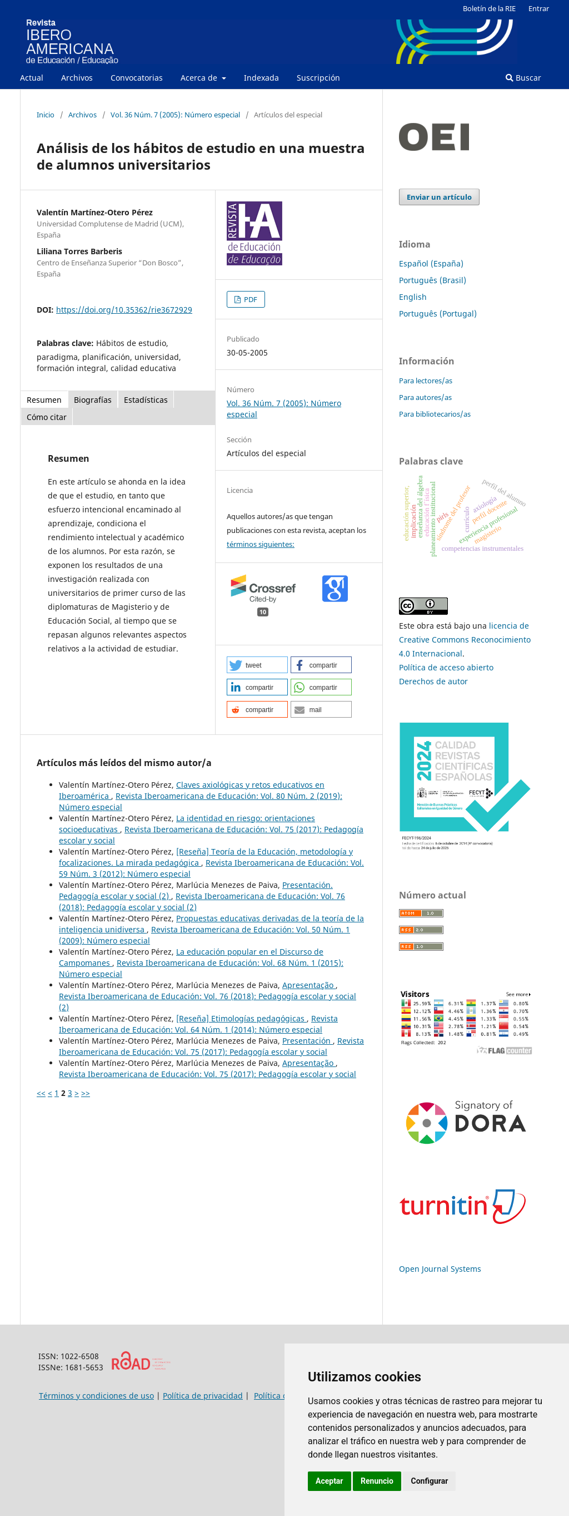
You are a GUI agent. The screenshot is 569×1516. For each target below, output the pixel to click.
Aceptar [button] (329, 1481)
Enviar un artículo (439, 197)
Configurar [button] (429, 1481)
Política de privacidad (203, 1395)
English (413, 297)
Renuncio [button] (377, 1481)
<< (41, 1093)
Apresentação (309, 985)
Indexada (261, 77)
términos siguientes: (261, 544)
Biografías (93, 399)
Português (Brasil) (432, 280)
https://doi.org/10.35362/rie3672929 (124, 309)
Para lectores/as (425, 381)
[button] (257, 664)
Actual (31, 77)
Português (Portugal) (438, 313)
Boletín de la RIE (489, 8)
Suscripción (318, 77)
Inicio (45, 115)
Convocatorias (137, 77)
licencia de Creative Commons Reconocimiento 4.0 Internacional (465, 639)
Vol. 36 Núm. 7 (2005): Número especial (175, 115)
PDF (249, 299)
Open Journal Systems (440, 1268)
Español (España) (431, 263)
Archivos (77, 77)
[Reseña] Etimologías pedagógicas (241, 1018)
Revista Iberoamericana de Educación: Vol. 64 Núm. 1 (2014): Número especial (198, 1024)
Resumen (44, 399)
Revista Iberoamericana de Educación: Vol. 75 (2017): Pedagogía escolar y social (211, 1046)
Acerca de (200, 77)
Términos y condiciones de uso (96, 1395)
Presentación (307, 1040)
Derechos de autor (433, 681)
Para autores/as (425, 397)
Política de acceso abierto (446, 667)
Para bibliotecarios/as (435, 414)
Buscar (523, 77)
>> (85, 1093)
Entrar (538, 8)
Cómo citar (47, 417)
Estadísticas (146, 399)
